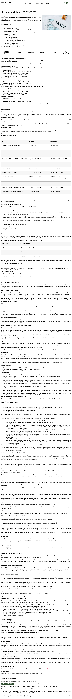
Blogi (42, 3)
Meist (37, 3)
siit (38, 596)
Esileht (25, 3)
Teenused (31, 3)
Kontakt (47, 3)
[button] (31, 3)
